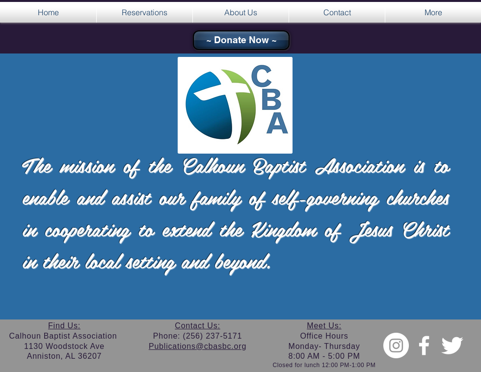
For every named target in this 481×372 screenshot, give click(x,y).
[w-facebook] (424, 345)
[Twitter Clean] (452, 345)
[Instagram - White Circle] (396, 345)
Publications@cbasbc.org (197, 346)
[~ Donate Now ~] (241, 40)
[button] (144, 12)
